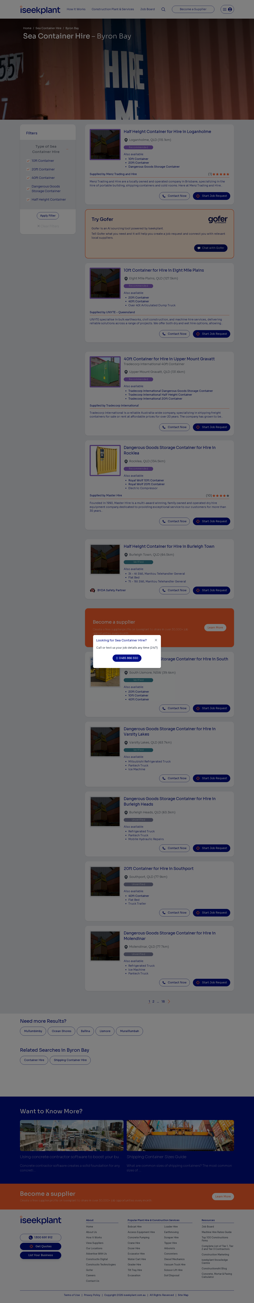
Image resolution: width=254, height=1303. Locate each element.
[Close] (156, 640)
